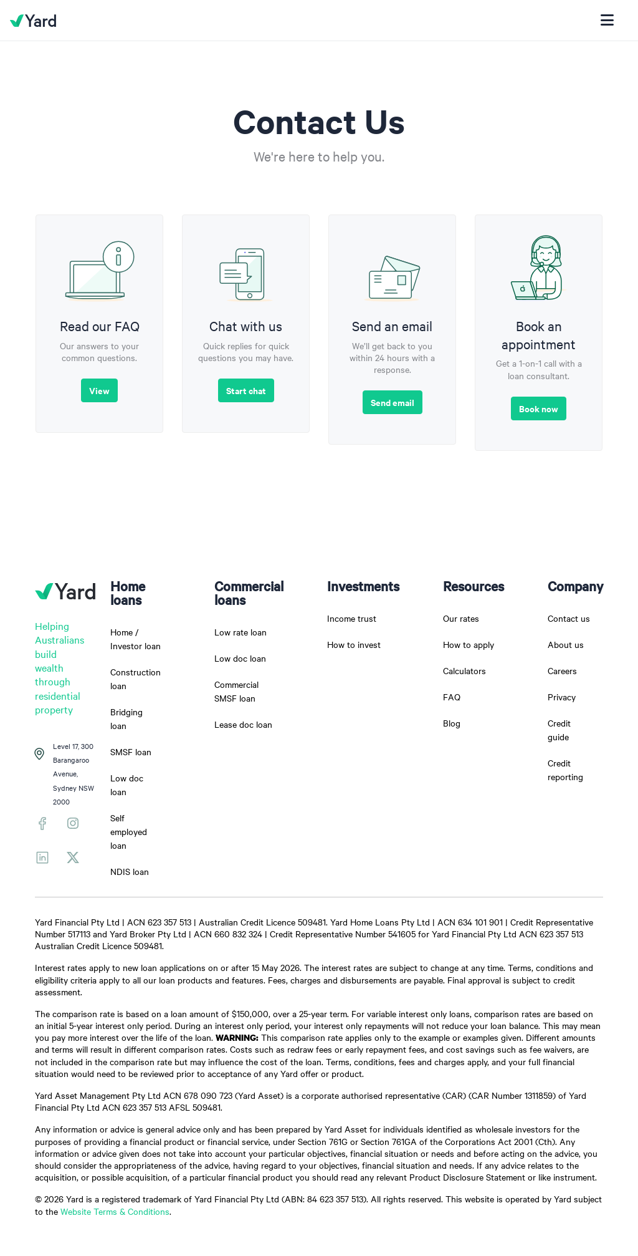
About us (566, 644)
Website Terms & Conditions (114, 1211)
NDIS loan (129, 871)
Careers (562, 670)
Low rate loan (240, 632)
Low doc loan (240, 658)
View (99, 390)
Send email (392, 401)
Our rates (461, 618)
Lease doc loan (243, 724)
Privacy (562, 696)
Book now (538, 408)
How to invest (354, 644)
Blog (451, 723)
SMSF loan (130, 751)
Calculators (464, 670)
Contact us (569, 618)
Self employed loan (128, 831)
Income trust (351, 618)
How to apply (468, 644)
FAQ (451, 696)
